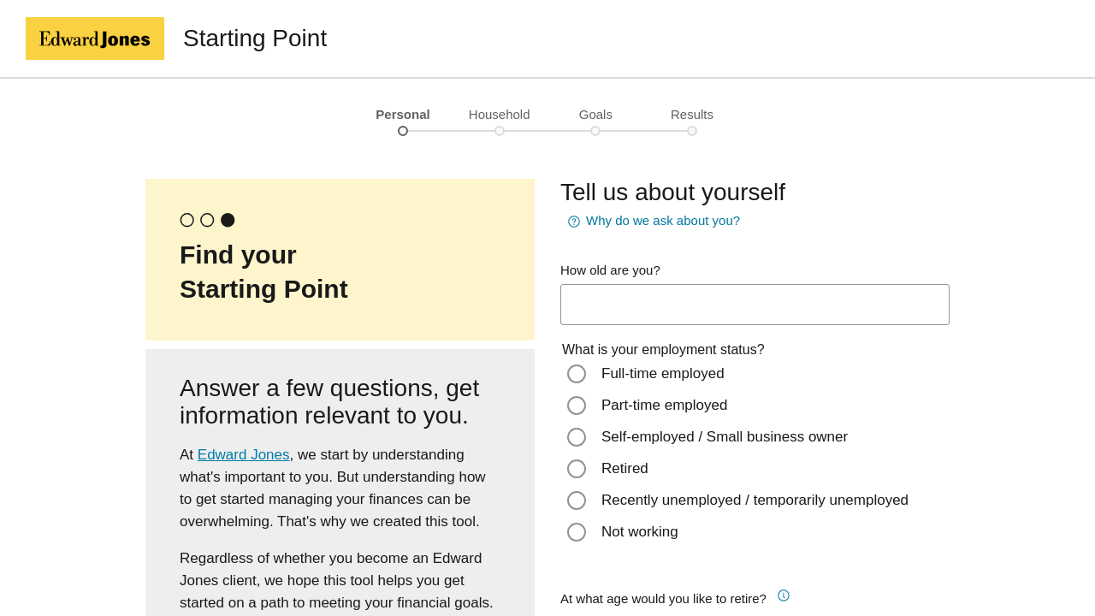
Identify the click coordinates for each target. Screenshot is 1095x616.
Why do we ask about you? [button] (652, 221)
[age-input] (755, 304)
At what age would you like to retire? (663, 598)
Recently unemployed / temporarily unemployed (755, 500)
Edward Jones (244, 455)
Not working (639, 532)
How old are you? (610, 270)
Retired (624, 468)
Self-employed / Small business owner (724, 437)
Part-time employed (664, 405)
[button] (791, 593)
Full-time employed (663, 373)
